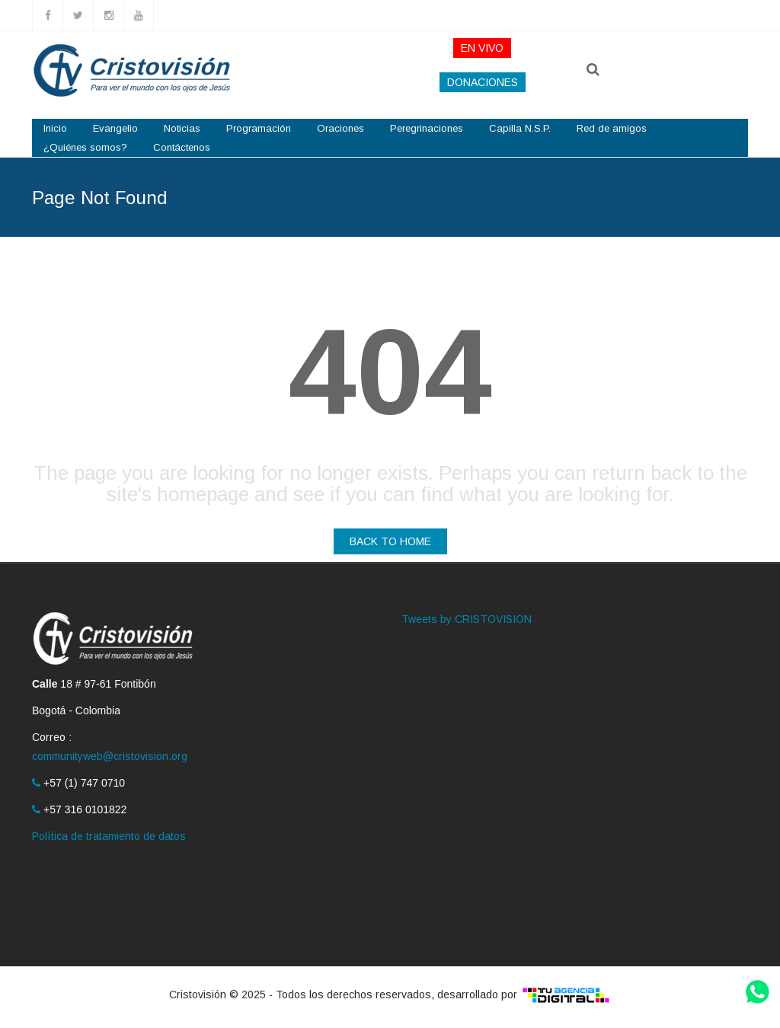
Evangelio (115, 128)
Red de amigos (612, 128)
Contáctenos (181, 147)
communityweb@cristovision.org (109, 756)
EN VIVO (482, 48)
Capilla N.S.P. (520, 128)
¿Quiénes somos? (85, 147)
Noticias (182, 128)
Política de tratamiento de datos (109, 836)
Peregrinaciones (426, 128)
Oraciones (340, 128)
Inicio (55, 128)
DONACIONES (482, 82)
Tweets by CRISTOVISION (466, 619)
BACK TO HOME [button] (390, 541)
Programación (258, 128)
